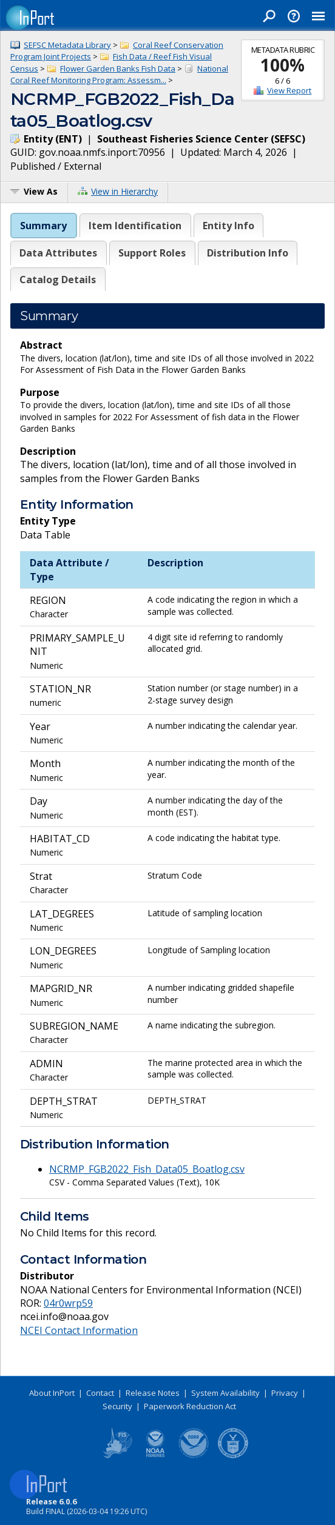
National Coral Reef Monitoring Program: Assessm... (119, 74)
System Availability (225, 1392)
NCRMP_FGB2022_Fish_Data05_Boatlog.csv (147, 1169)
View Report (289, 90)
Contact (100, 1392)
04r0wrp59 (68, 1303)
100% (282, 64)
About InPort (52, 1392)
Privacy (284, 1392)
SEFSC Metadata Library (67, 44)
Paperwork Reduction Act (190, 1406)
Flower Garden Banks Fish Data (117, 68)
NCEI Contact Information (79, 1330)
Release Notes (153, 1392)
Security (117, 1406)
